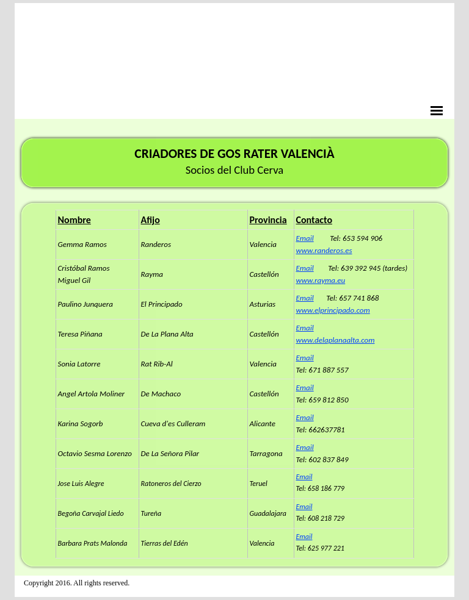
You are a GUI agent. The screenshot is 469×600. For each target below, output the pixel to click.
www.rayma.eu (321, 280)
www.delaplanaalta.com (335, 340)
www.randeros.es (324, 250)
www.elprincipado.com (333, 310)
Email (305, 238)
